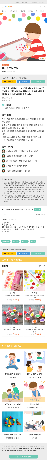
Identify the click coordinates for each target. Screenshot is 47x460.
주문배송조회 (33, 2)
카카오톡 (8, 82)
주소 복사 (38, 82)
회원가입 (24, 2)
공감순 (38, 214)
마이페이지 (42, 2)
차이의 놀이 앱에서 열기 (23, 456)
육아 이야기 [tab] (40, 11)
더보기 (41, 265)
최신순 (43, 214)
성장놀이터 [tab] (13, 11)
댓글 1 (4, 71)
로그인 (18, 2)
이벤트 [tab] (30, 11)
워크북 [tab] (22, 11)
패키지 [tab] (4, 11)
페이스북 (23, 82)
